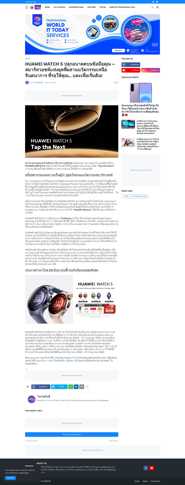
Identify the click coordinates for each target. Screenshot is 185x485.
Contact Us (155, 481)
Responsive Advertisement (71, 96)
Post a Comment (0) (72, 434)
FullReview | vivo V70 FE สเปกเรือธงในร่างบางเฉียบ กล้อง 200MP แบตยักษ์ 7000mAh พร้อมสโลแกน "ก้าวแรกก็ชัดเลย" (148, 144)
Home (27, 59)
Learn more (24, 473)
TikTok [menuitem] (102, 7)
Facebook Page (30, 2)
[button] (152, 7)
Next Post (113, 441)
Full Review (140, 196)
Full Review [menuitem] (59, 7)
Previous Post (32, 441)
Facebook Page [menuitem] (76, 7)
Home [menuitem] (47, 7)
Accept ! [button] (10, 478)
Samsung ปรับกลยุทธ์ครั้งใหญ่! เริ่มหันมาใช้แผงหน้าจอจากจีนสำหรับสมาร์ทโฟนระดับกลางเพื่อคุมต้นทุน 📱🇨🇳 (140, 110)
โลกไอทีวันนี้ (43, 396)
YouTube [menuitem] (91, 7)
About (145, 481)
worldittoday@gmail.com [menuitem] (122, 7)
